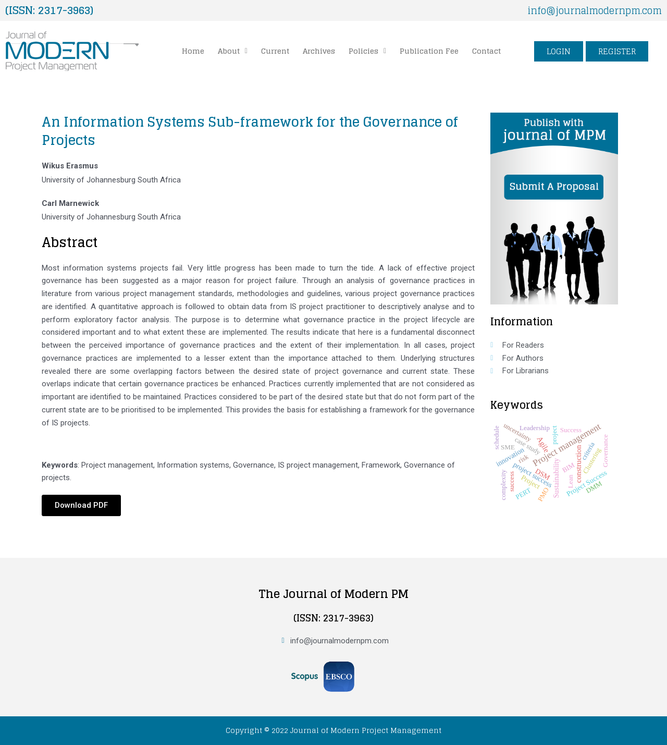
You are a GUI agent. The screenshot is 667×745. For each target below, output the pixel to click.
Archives (319, 50)
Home (193, 50)
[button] (232, 51)
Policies (367, 50)
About (233, 50)
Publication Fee (429, 50)
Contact (486, 50)
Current (275, 50)
